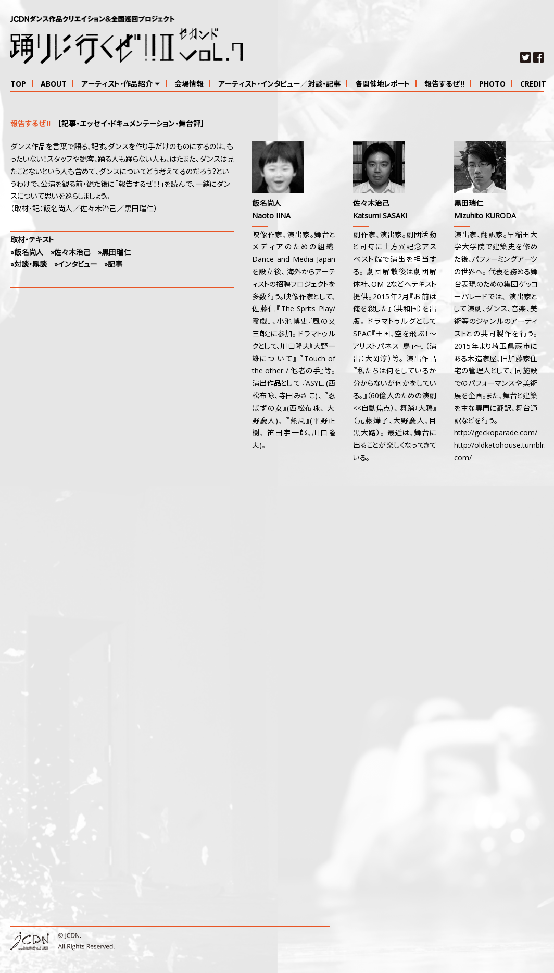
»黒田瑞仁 (114, 253)
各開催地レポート (382, 84)
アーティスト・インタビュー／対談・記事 (279, 84)
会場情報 (189, 84)
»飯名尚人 (26, 253)
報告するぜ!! (444, 84)
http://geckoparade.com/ (495, 433)
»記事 (113, 265)
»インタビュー (75, 265)
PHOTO (492, 84)
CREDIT (533, 84)
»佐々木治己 (71, 253)
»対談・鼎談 (28, 265)
